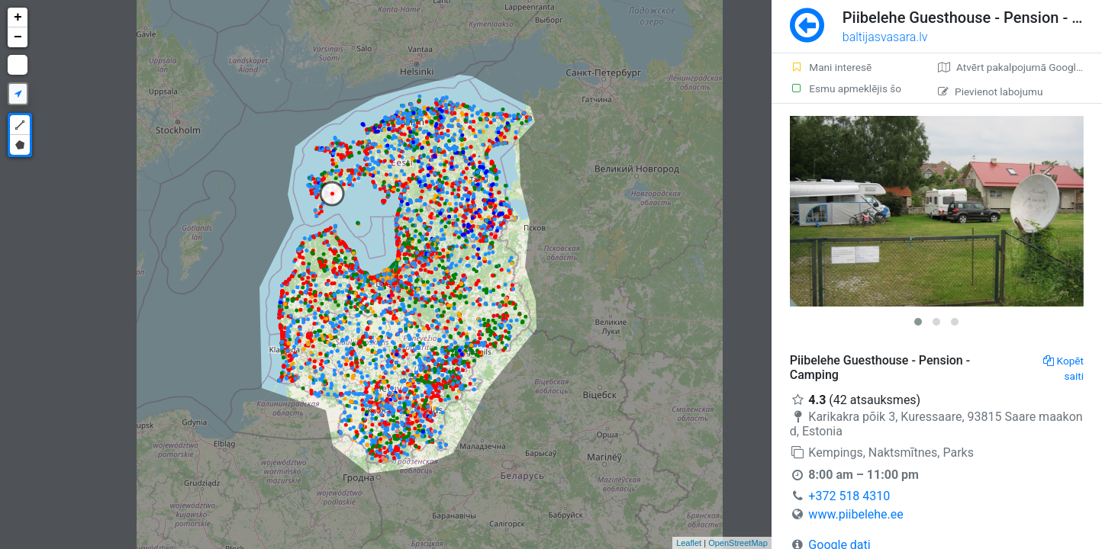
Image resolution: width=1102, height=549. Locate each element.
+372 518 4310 (849, 496)
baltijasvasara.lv (885, 37)
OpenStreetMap (738, 542)
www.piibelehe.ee (855, 514)
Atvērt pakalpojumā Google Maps (1020, 67)
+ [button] (18, 17)
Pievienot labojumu (990, 91)
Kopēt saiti (1063, 368)
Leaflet (688, 542)
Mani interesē (831, 67)
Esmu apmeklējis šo (845, 88)
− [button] (18, 37)
